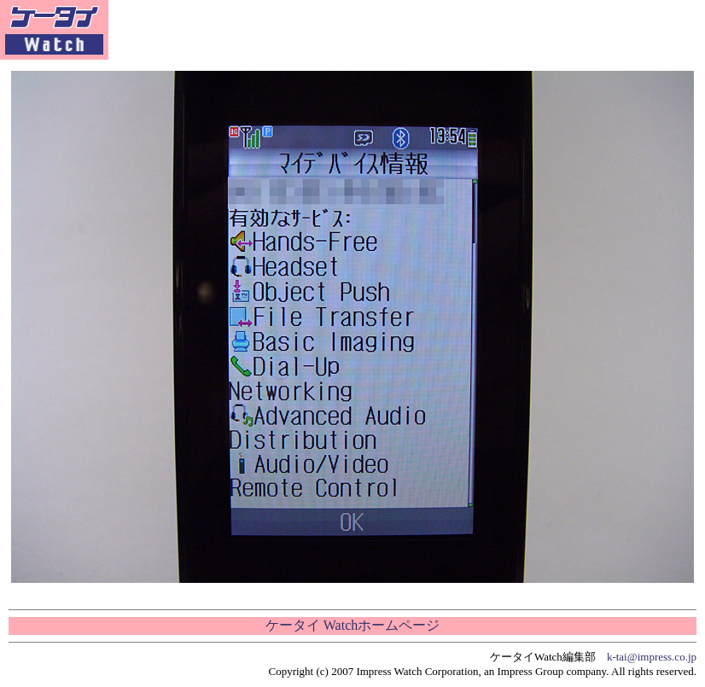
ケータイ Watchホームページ (352, 625)
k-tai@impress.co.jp (651, 656)
